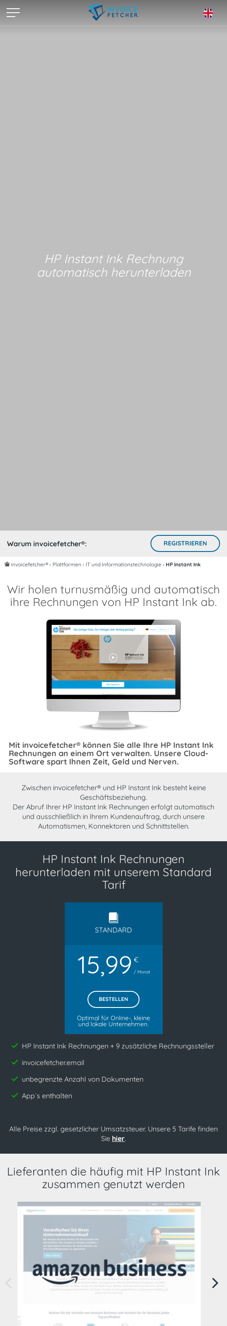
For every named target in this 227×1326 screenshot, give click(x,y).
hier (118, 1138)
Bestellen (113, 999)
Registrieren (185, 543)
